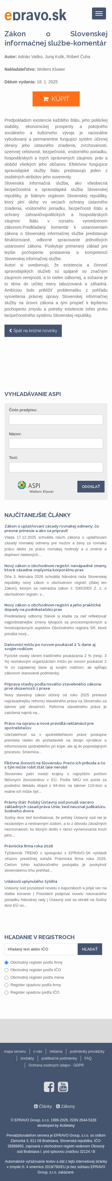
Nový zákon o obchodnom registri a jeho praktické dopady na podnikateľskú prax (52, 607)
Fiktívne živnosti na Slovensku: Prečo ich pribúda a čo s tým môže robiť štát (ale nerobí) (54, 765)
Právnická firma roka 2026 (28, 846)
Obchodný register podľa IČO (32, 970)
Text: (13, 457)
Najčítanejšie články (37, 515)
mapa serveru (15, 1051)
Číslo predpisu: (23, 410)
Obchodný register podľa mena (34, 977)
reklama (56, 1051)
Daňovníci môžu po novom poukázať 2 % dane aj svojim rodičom (50, 646)
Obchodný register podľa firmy (33, 962)
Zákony (68, 1106)
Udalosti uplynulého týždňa (30, 881)
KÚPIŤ (60, 99)
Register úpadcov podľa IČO (31, 992)
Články (45, 1106)
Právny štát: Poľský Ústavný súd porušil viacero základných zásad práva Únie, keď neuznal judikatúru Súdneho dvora (54, 806)
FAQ (88, 1058)
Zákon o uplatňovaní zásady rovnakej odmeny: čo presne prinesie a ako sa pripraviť (51, 528)
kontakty (27, 1058)
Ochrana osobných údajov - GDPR (56, 1065)
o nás (37, 1051)
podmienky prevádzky (87, 1051)
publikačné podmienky (59, 1058)
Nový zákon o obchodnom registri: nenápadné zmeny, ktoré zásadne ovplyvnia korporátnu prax (55, 568)
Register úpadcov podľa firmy (32, 985)
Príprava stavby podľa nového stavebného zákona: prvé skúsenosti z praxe (53, 686)
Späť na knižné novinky (35, 330)
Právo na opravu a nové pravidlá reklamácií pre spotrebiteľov (49, 725)
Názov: (15, 434)
